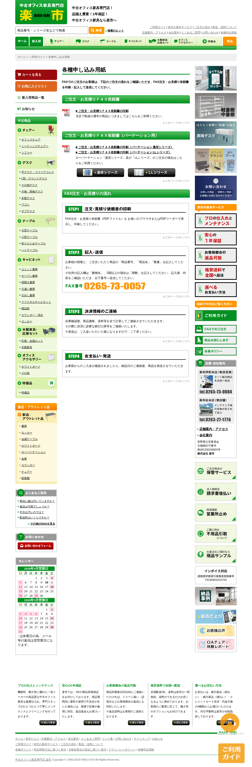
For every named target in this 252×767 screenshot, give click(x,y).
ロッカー (26, 321)
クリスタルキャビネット (36, 301)
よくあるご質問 (190, 32)
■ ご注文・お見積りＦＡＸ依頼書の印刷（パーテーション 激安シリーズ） (124, 147)
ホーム (22, 56)
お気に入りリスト (32, 86)
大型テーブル (29, 230)
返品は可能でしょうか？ (34, 506)
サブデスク (28, 211)
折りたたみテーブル (33, 243)
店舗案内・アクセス (154, 32)
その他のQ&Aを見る (42, 523)
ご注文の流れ (202, 27)
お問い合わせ (210, 32)
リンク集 (107, 738)
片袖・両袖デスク (32, 191)
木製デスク (28, 198)
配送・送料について (224, 27)
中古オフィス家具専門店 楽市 (33, 759)
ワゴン (25, 204)
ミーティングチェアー (34, 146)
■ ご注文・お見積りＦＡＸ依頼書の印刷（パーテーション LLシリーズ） (123, 152)
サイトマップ (142, 738)
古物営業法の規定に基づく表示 (87, 749)
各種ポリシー (23, 749)
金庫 (24, 458)
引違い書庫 (28, 288)
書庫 (24, 425)
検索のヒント (116, 30)
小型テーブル (29, 236)
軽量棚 (25, 478)
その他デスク (29, 185)
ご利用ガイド (158, 27)
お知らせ (26, 109)
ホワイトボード (30, 366)
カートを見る (29, 75)
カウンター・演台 (32, 314)
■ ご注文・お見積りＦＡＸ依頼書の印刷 (102, 111)
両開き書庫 (28, 282)
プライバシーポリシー (122, 749)
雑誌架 (25, 308)
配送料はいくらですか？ (34, 517)
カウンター (28, 465)
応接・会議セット (32, 340)
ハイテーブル (29, 250)
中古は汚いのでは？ (32, 512)
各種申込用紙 (228, 32)
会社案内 (174, 32)
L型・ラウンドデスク (34, 178)
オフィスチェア (30, 139)
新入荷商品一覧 (30, 97)
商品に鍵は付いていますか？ (37, 501)
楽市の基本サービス (180, 27)
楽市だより (32, 738)
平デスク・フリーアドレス (37, 172)
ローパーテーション (33, 452)
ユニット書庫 (29, 269)
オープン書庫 (29, 275)
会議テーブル (29, 439)
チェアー (26, 471)
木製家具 (26, 347)
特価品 (25, 392)
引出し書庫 (28, 295)
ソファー (26, 152)
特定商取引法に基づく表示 (50, 749)
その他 (25, 373)
